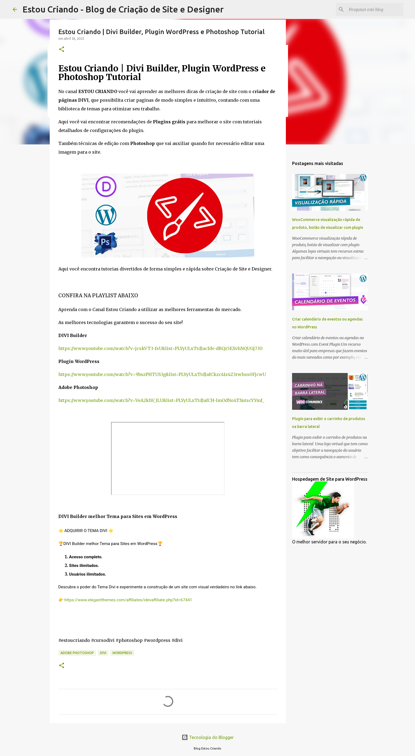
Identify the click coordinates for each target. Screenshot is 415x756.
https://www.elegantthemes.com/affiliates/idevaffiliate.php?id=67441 (128, 599)
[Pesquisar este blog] (375, 9)
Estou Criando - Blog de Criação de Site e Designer (123, 9)
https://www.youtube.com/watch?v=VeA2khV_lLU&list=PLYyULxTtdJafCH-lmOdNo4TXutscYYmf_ (161, 400)
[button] (61, 49)
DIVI (103, 653)
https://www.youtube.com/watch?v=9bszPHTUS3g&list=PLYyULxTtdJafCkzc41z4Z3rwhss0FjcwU (162, 374)
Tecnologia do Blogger (208, 737)
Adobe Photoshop (77, 653)
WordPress (122, 653)
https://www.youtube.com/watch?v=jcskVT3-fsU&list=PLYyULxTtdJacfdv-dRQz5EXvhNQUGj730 (160, 348)
